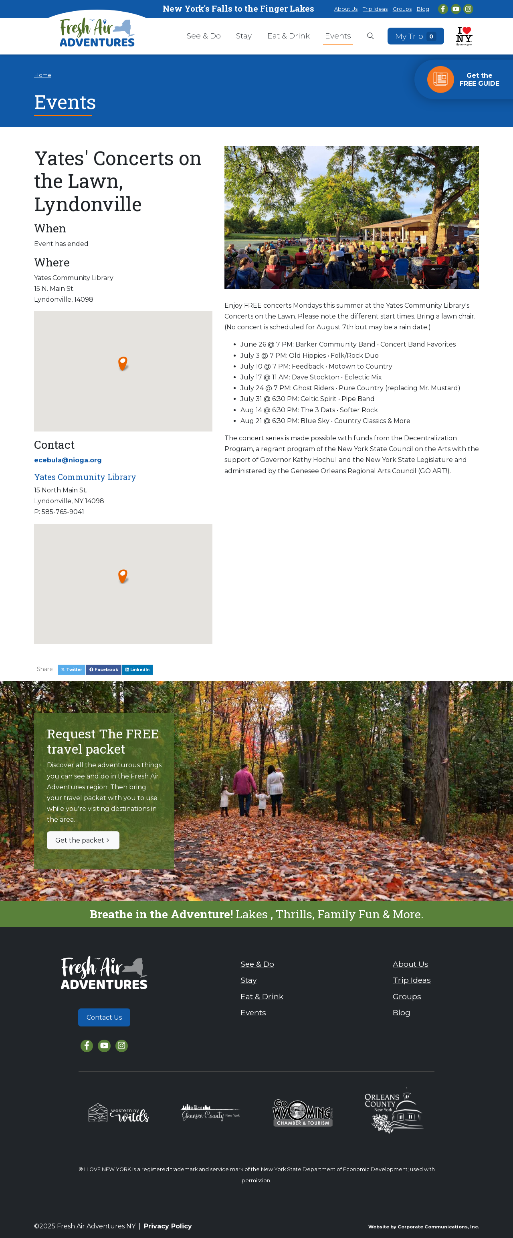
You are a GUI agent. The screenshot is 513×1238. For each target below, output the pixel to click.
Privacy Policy (168, 1226)
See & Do (204, 35)
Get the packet (83, 840)
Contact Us (104, 1017)
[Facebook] (443, 9)
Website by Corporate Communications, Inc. (423, 1227)
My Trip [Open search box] (416, 36)
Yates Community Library (85, 477)
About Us (345, 9)
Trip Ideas (375, 9)
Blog (423, 9)
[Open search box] (370, 36)
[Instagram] (468, 9)
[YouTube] (456, 9)
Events (338, 35)
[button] (123, 363)
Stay (244, 35)
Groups (402, 9)
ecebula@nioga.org (68, 460)
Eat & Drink (288, 35)
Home (42, 75)
